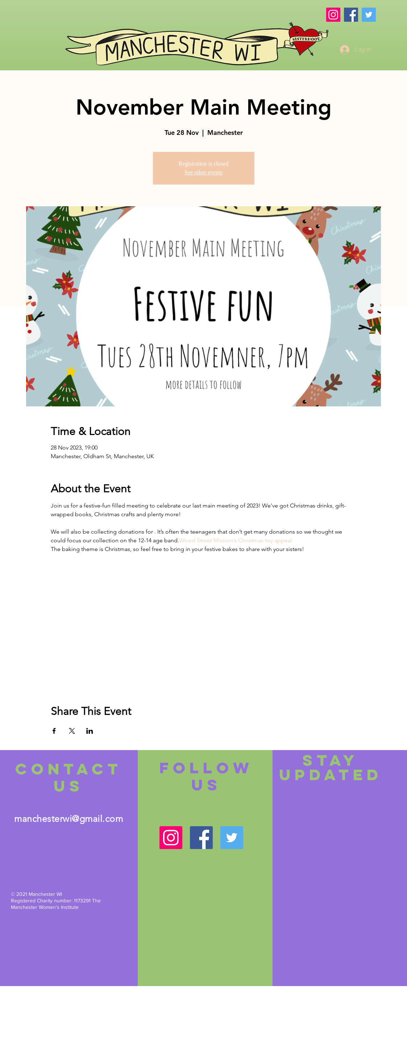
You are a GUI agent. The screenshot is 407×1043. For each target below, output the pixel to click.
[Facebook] (351, 15)
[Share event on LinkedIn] (89, 731)
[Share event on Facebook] (54, 731)
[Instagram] (333, 15)
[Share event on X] (71, 731)
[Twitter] (369, 15)
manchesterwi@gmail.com (68, 818)
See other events (203, 172)
